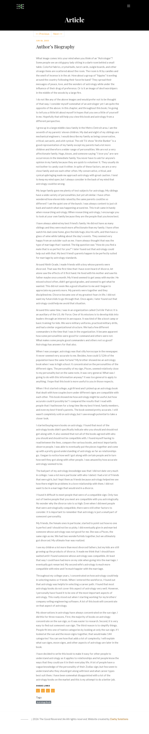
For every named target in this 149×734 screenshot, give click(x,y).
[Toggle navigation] (129, 6)
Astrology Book (44, 702)
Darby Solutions (119, 719)
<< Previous (42, 33)
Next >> (57, 33)
